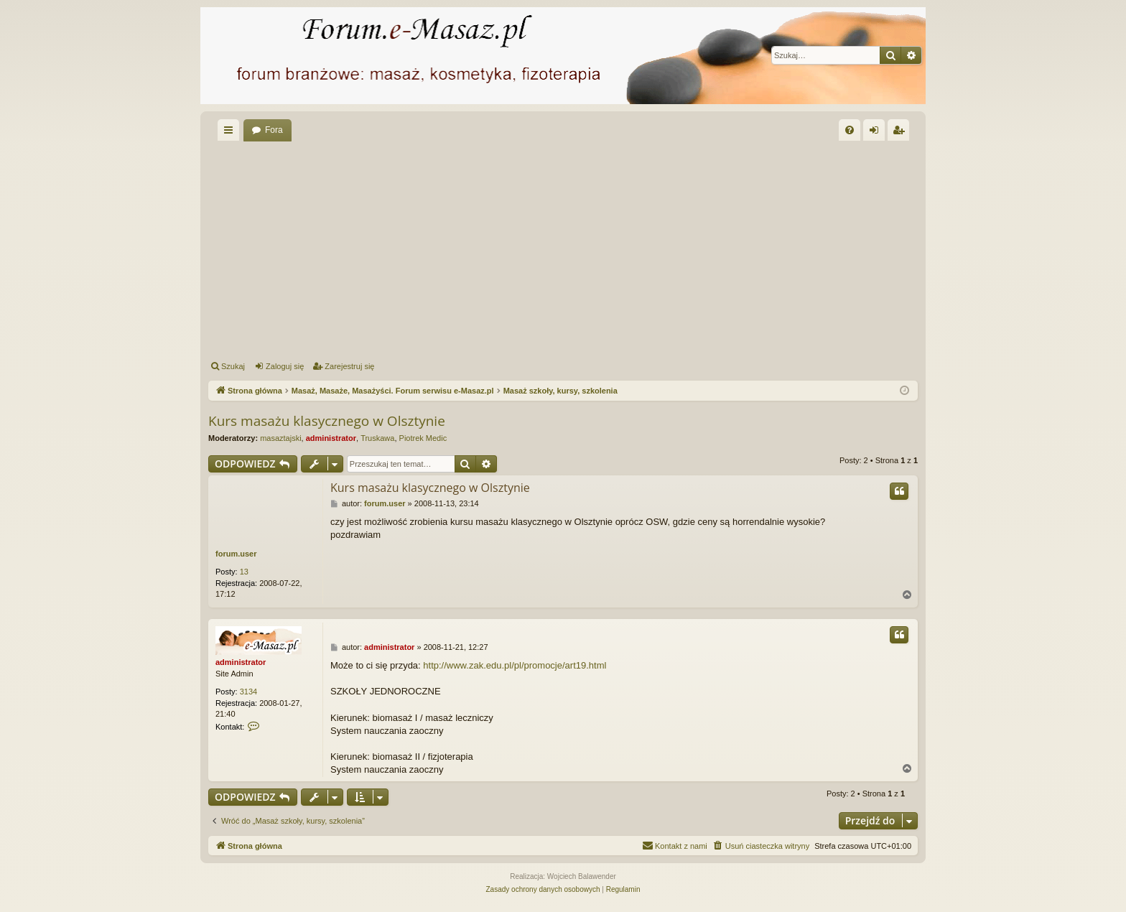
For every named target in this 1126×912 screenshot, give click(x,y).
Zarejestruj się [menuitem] (901, 133)
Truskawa (377, 438)
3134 (248, 691)
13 (244, 571)
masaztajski (280, 438)
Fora (274, 130)
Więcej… (231, 133)
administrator (331, 438)
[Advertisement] (563, 248)
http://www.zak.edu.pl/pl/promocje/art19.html (514, 665)
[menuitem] (849, 130)
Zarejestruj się (349, 366)
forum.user (235, 553)
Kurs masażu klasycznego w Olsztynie (326, 420)
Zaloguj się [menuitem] (877, 133)
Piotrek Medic (423, 438)
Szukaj (233, 366)
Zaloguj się (285, 366)
